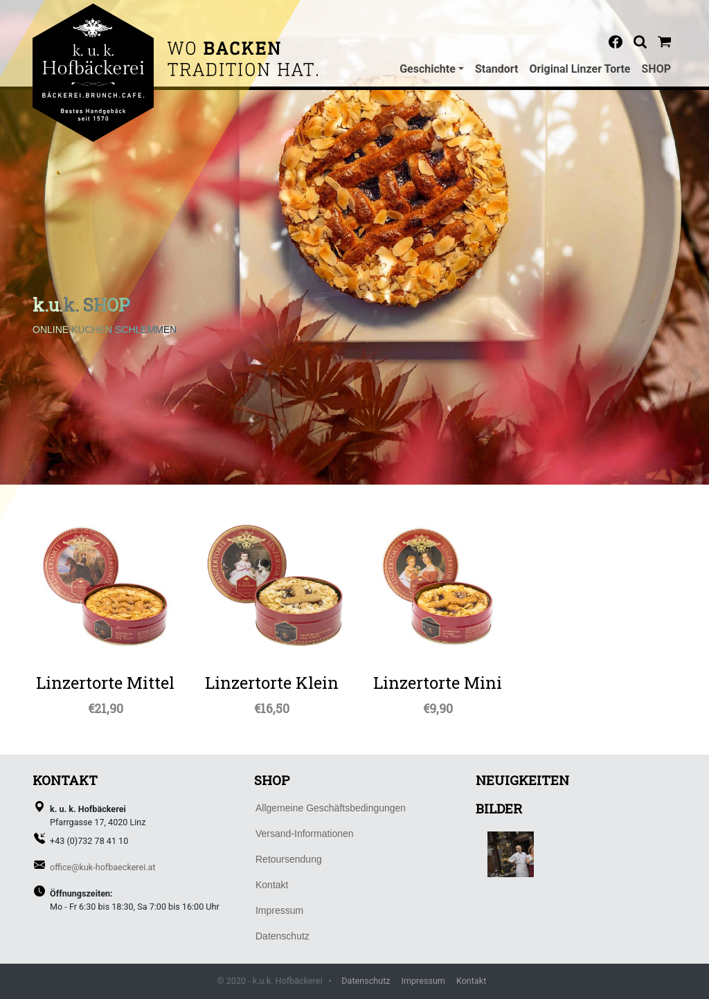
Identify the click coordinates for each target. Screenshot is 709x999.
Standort (497, 68)
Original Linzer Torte (579, 68)
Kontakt (471, 980)
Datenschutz (365, 980)
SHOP (657, 68)
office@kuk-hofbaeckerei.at (103, 867)
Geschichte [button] (428, 68)
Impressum (423, 980)
